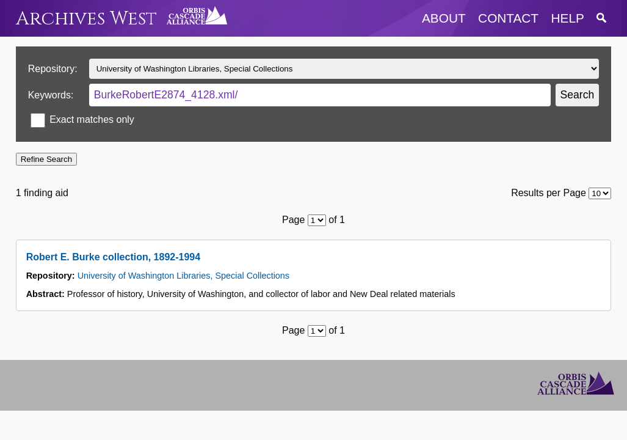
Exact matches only (91, 119)
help (567, 18)
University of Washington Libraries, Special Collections (183, 275)
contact (508, 18)
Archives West (86, 18)
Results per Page (548, 193)
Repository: (53, 69)
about (444, 18)
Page (293, 220)
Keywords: (51, 95)
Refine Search (46, 159)
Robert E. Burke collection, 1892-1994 (113, 257)
